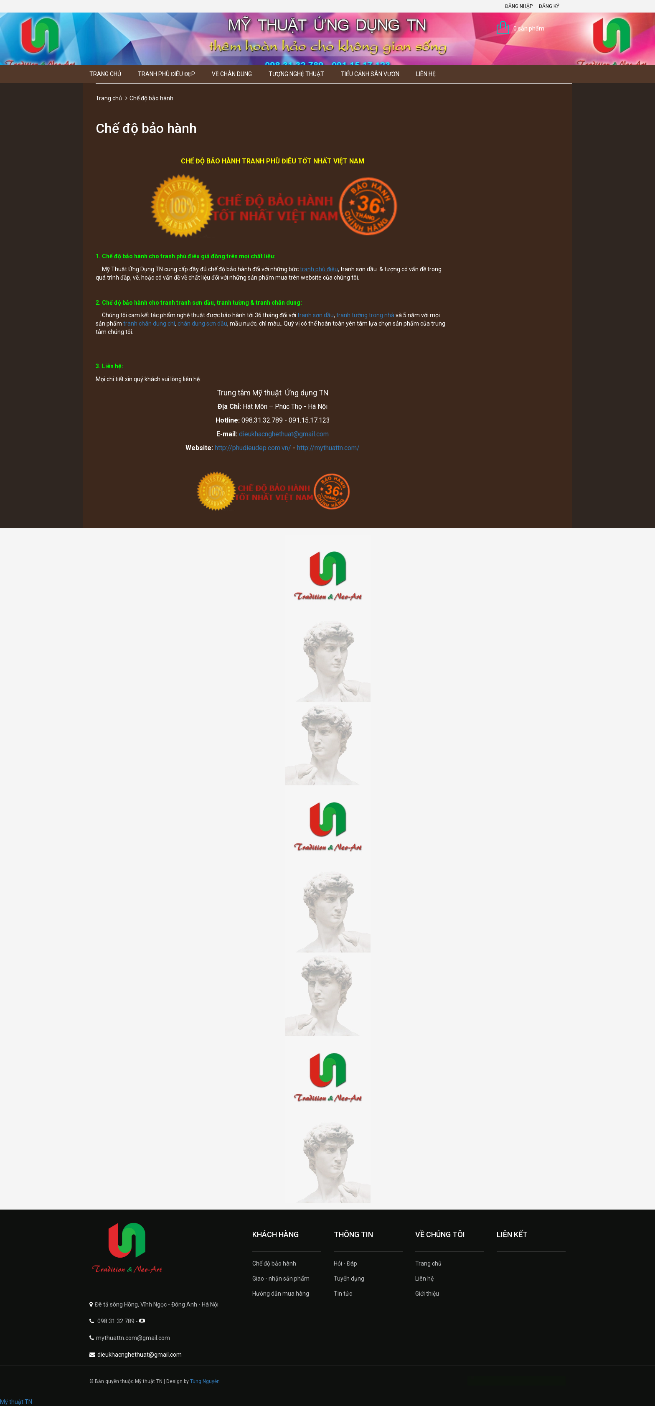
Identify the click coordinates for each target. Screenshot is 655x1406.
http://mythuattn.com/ (328, 448)
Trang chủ (105, 74)
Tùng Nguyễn (205, 1381)
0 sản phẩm (528, 28)
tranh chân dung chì (149, 323)
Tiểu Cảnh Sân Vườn (370, 74)
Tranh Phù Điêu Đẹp (166, 74)
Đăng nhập (519, 6)
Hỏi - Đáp (345, 1263)
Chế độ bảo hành (274, 1263)
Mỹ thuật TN (16, 1401)
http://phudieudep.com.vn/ (253, 448)
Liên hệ (426, 74)
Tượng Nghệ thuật (296, 74)
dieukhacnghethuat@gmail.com (284, 434)
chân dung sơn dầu (202, 323)
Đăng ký (549, 6)
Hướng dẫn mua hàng (280, 1293)
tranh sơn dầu (315, 315)
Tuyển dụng (349, 1278)
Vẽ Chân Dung (232, 74)
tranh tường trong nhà (365, 315)
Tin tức (343, 1293)
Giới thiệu (427, 1293)
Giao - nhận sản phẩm (281, 1278)
